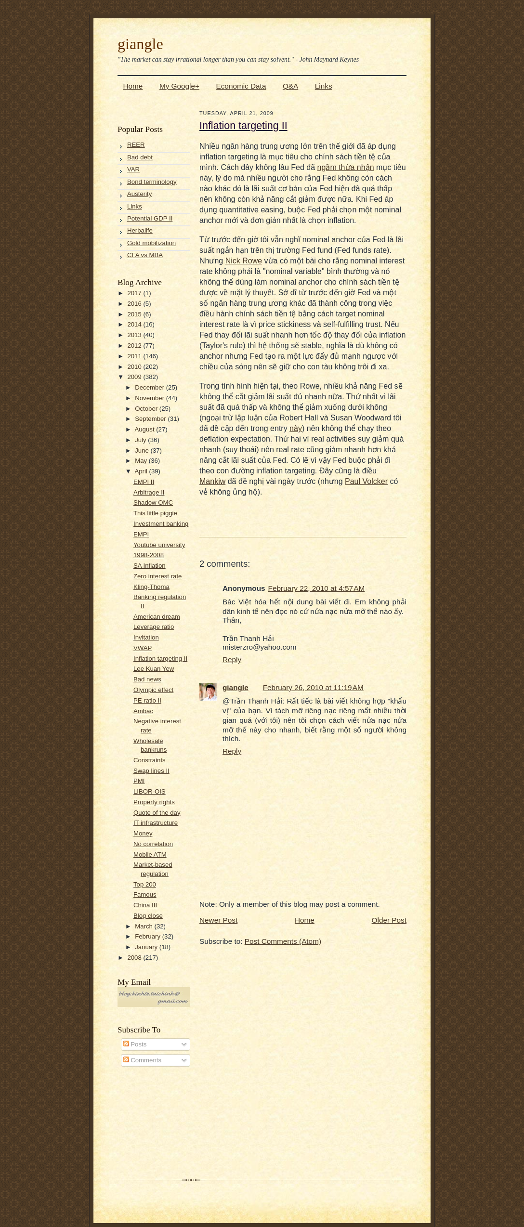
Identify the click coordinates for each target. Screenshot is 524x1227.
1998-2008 (148, 555)
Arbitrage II (149, 492)
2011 (135, 356)
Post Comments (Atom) (283, 941)
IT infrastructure (155, 822)
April (141, 471)
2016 (135, 303)
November (150, 398)
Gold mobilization (151, 243)
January (147, 947)
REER (136, 144)
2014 (135, 324)
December (150, 387)
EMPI (141, 534)
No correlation (153, 844)
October (147, 408)
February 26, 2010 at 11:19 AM (313, 687)
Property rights (154, 802)
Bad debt (140, 157)
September (151, 418)
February (148, 936)
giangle (140, 43)
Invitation (146, 637)
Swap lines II (151, 770)
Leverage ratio (153, 626)
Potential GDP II (149, 218)
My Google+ (179, 86)
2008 (135, 957)
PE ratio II (147, 700)
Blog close (148, 915)
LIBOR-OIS (149, 791)
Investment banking (160, 523)
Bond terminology (152, 181)
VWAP (142, 648)
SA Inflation (149, 565)
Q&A (290, 86)
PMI (138, 780)
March (144, 926)
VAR (133, 169)
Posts (135, 1044)
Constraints (149, 760)
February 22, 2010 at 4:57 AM (316, 588)
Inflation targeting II (160, 658)
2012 (135, 345)
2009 (135, 376)
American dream (156, 616)
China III (145, 905)
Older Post (389, 920)
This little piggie (155, 513)
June (142, 450)
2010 (135, 366)
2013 (135, 335)
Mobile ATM (150, 854)
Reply (232, 659)
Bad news (147, 679)
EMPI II (143, 481)
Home (133, 86)
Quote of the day (157, 812)
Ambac (143, 711)
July (141, 440)
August (145, 429)
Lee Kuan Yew (153, 668)
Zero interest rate (157, 576)
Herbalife (140, 230)
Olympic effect (153, 689)
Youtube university (159, 544)
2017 (135, 293)
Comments (142, 1060)
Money (143, 833)
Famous (145, 894)
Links (323, 86)
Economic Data (241, 86)
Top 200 (144, 884)
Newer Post (218, 920)
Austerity (139, 193)
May (142, 460)
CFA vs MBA (145, 255)
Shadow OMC (153, 502)
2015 (135, 314)
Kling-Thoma (151, 586)
